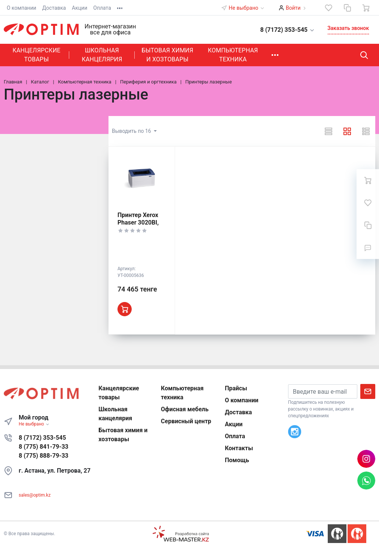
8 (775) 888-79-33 (43, 455)
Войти (293, 8)
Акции (79, 8)
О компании (21, 8)
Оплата (102, 8)
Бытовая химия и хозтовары (167, 55)
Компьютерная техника (233, 55)
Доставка (54, 8)
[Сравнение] (347, 7)
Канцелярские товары (36, 55)
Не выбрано (247, 8)
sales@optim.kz (35, 495)
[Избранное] (328, 7)
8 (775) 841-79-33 (43, 446)
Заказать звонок (348, 28)
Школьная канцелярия (102, 55)
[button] (283, 29)
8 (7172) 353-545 (42, 437)
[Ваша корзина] (366, 7)
